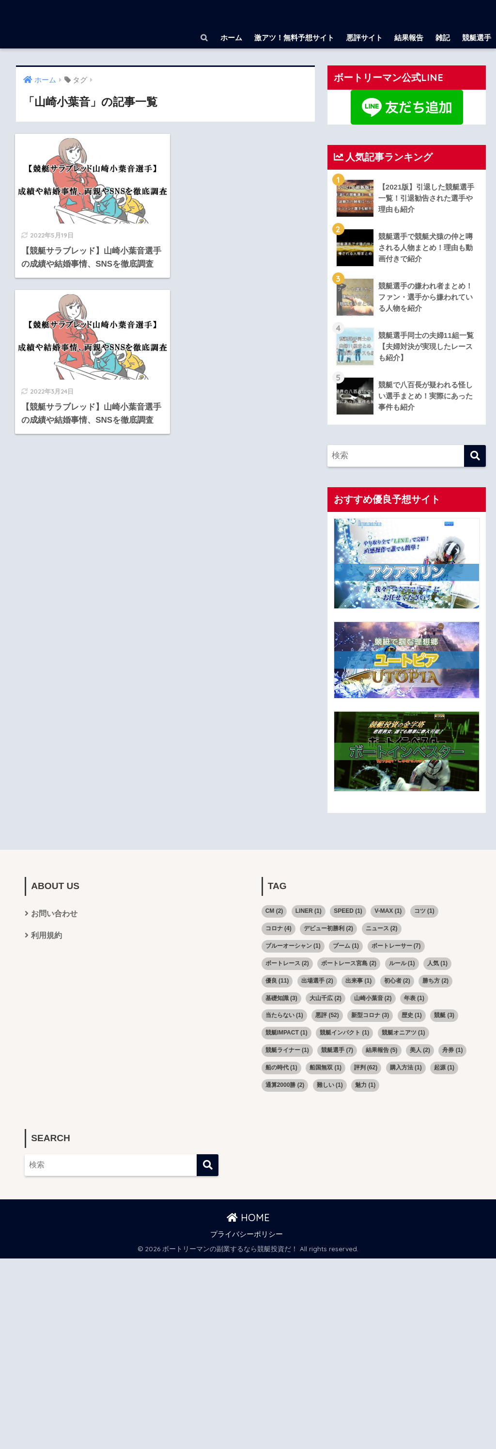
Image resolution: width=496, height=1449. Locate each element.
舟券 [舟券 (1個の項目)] (452, 1050)
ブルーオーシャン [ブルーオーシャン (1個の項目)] (293, 945)
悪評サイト (364, 37)
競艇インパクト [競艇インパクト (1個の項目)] (344, 1032)
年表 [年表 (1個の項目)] (414, 998)
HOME (248, 1217)
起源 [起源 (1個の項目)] (444, 1067)
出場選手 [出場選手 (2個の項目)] (317, 980)
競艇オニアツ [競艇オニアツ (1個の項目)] (403, 1032)
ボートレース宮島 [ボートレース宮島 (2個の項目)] (348, 963)
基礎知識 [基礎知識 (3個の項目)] (281, 998)
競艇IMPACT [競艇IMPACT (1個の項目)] (286, 1032)
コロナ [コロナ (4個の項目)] (278, 928)
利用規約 (46, 935)
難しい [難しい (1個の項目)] (330, 1085)
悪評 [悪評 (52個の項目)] (327, 1015)
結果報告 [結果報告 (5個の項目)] (382, 1050)
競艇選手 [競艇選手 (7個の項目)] (337, 1050)
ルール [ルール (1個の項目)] (402, 963)
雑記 (442, 37)
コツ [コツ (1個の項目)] (424, 911)
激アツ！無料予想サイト (294, 37)
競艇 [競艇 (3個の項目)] (444, 1015)
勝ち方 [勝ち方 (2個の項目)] (435, 980)
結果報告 (408, 37)
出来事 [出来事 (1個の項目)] (358, 980)
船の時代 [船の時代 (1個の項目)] (281, 1067)
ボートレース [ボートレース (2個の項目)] (287, 963)
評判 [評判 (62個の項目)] (366, 1067)
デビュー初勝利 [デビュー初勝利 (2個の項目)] (328, 928)
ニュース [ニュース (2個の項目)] (382, 928)
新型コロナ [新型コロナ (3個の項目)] (370, 1015)
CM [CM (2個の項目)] (274, 911)
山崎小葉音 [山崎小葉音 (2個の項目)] (373, 998)
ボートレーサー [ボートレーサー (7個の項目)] (396, 945)
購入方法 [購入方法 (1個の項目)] (406, 1067)
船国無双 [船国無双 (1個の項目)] (325, 1067)
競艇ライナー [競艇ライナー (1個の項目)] (287, 1050)
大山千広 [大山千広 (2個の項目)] (325, 998)
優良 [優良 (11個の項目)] (277, 980)
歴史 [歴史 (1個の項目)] (412, 1015)
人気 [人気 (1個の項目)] (437, 963)
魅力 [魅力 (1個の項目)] (365, 1085)
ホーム (231, 37)
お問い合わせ (54, 913)
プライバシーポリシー (246, 1234)
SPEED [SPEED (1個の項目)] (348, 911)
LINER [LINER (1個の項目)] (308, 911)
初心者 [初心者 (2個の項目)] (397, 980)
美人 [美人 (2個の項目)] (420, 1050)
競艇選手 (476, 37)
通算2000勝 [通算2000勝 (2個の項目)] (285, 1085)
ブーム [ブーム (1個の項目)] (346, 945)
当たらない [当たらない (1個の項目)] (284, 1015)
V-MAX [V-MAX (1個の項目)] (388, 911)
